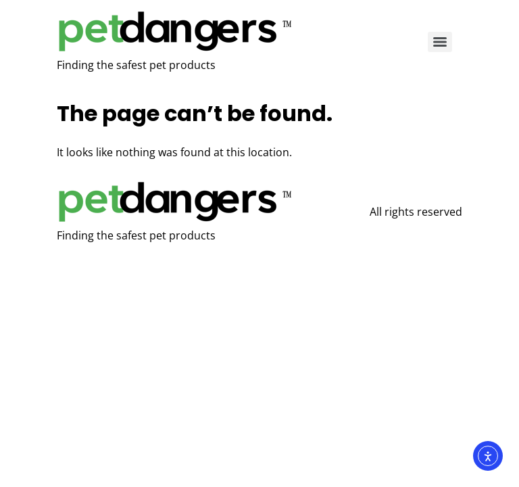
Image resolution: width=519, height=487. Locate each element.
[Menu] (440, 42)
